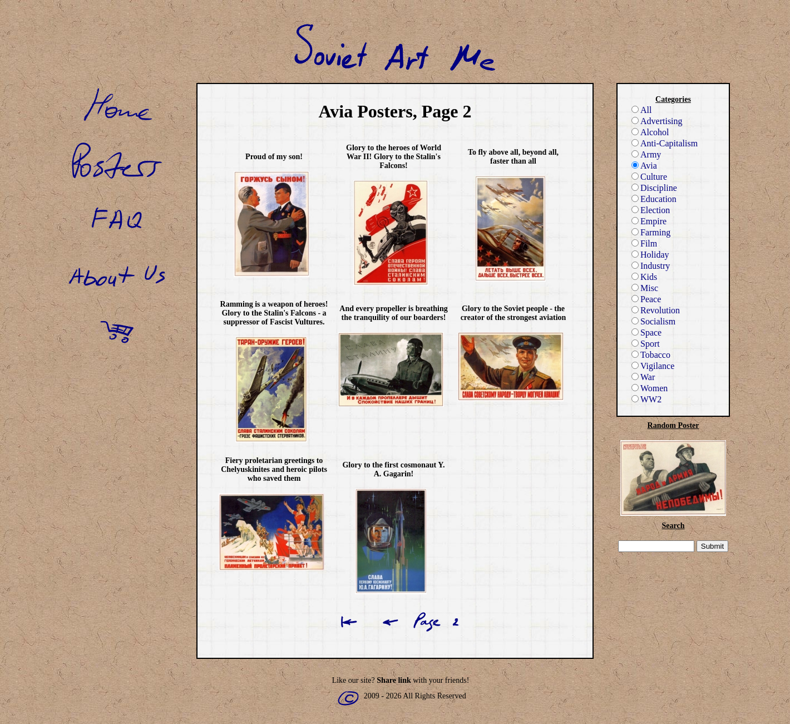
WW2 (646, 399)
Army (646, 154)
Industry (650, 265)
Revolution (655, 310)
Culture (649, 176)
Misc (644, 288)
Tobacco (650, 354)
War (643, 377)
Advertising (657, 121)
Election (650, 210)
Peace (646, 299)
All (641, 110)
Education (654, 199)
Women (649, 388)
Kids (644, 277)
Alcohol (650, 132)
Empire (648, 221)
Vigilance (652, 366)
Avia (644, 165)
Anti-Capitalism (664, 143)
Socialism (653, 321)
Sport (645, 343)
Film (644, 243)
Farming (650, 232)
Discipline (654, 188)
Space (646, 332)
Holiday (650, 254)
